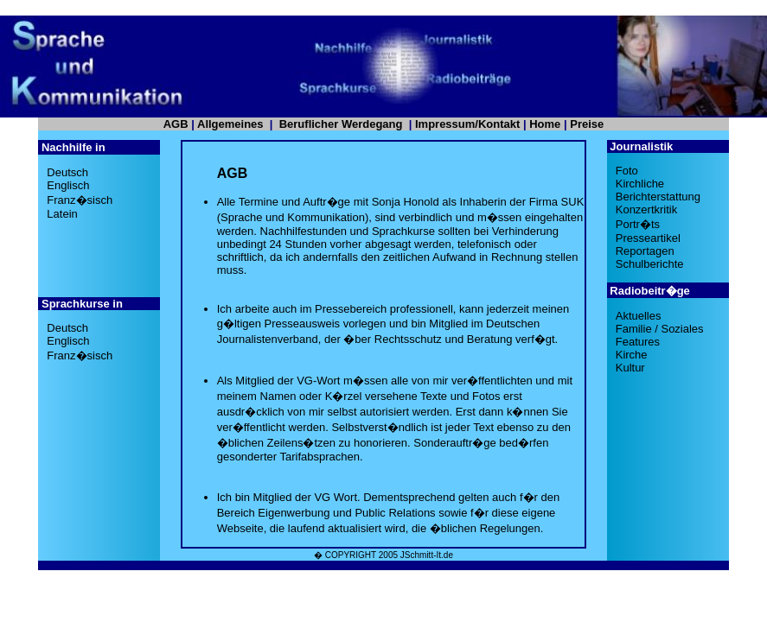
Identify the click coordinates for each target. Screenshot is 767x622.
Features (638, 341)
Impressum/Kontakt (467, 123)
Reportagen (645, 250)
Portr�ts (638, 224)
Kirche (632, 354)
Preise (587, 123)
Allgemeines (230, 123)
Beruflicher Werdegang (341, 123)
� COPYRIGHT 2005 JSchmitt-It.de (383, 555)
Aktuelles (639, 315)
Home (544, 123)
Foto (627, 170)
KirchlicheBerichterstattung (658, 190)
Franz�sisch (79, 200)
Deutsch (67, 172)
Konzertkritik (647, 209)
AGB (176, 123)
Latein (62, 213)
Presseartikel (648, 238)
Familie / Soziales (660, 328)
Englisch (68, 185)
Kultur (630, 367)
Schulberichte (650, 263)
